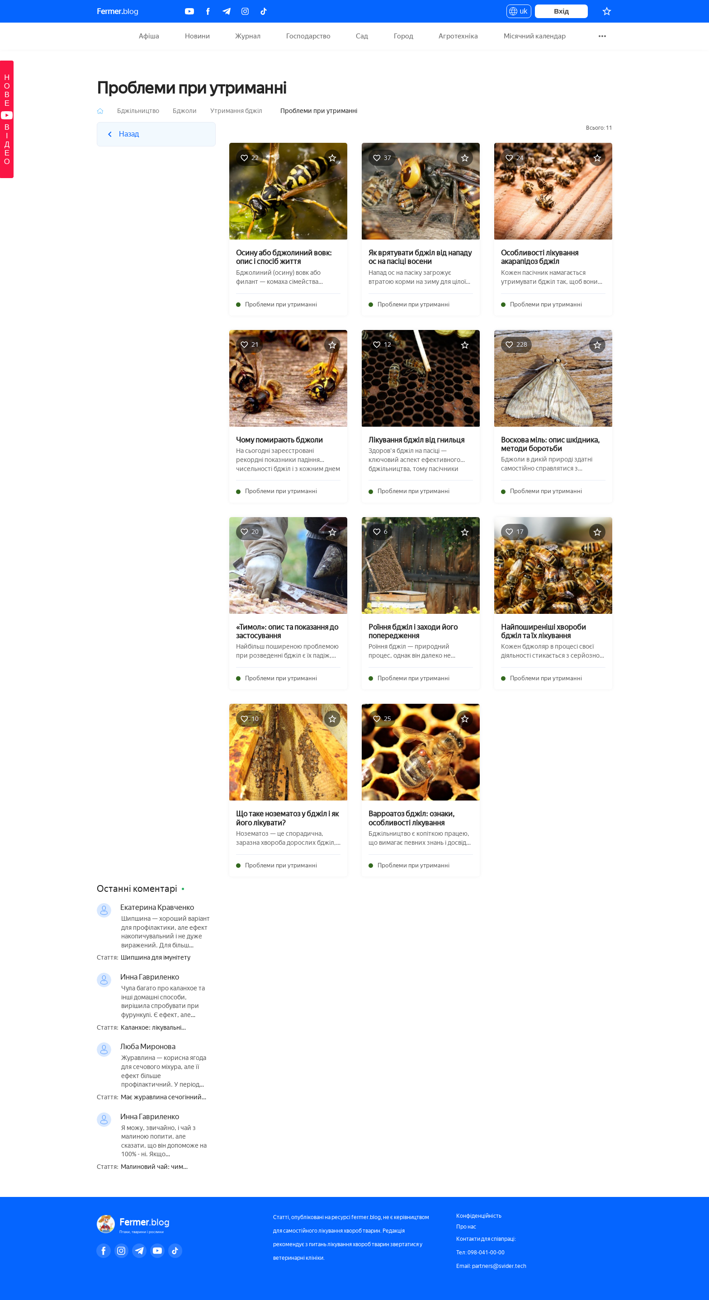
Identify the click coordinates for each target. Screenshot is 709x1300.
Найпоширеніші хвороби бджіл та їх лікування (543, 631)
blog (117, 11)
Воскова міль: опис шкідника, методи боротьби (550, 444)
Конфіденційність (478, 1216)
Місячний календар (535, 36)
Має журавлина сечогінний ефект (161, 1098)
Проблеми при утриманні (281, 304)
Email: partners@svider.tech (491, 1266)
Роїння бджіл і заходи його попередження (413, 631)
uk (518, 12)
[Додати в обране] (332, 158)
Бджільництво (138, 111)
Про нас (466, 1227)
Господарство (308, 36)
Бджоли (185, 111)
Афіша (149, 36)
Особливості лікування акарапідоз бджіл (539, 257)
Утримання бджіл (236, 111)
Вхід (561, 11)
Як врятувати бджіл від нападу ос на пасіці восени (420, 257)
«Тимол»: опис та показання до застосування (287, 631)
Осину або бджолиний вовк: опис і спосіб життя (284, 257)
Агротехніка (458, 36)
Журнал (247, 36)
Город (403, 36)
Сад (362, 36)
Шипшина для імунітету (155, 957)
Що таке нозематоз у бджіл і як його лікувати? (287, 818)
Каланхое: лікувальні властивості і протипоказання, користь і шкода (165, 1028)
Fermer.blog (108, 36)
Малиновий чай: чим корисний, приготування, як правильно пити (162, 1167)
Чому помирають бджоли (279, 440)
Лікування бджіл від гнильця (416, 440)
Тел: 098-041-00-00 (480, 1252)
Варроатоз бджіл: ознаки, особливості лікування (411, 818)
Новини (197, 36)
